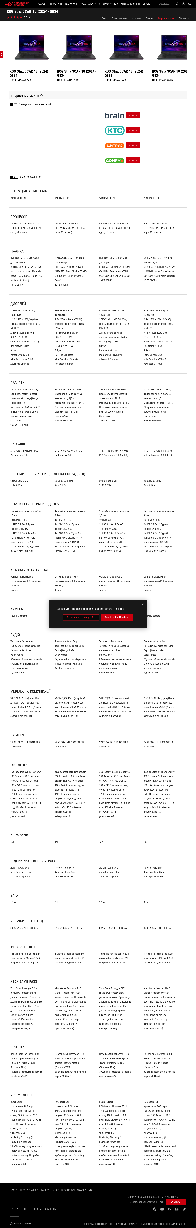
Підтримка (184, 18)
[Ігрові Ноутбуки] (27, 1190)
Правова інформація (126, 1224)
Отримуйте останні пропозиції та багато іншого (153, 1197)
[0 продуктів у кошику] (189, 4)
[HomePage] (12, 1190)
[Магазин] (42, 3)
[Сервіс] (146, 3)
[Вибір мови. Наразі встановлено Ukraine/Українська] (20, 1223)
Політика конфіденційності (98, 1224)
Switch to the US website (117, 617)
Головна (36, 1209)
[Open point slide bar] (1, 54)
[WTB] (90, 1190)
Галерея (149, 18)
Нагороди (136, 18)
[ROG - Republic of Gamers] (17, 4)
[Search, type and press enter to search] (177, 4)
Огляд (105, 18)
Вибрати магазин (166, 18)
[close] (143, 604)
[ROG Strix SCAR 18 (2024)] (72, 1190)
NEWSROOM (50, 1209)
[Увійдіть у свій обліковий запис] (183, 4)
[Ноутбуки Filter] (48, 1190)
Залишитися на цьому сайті (81, 617)
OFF (15, 104)
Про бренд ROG (18, 1209)
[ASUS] (164, 4)
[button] (56, 3)
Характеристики (119, 18)
